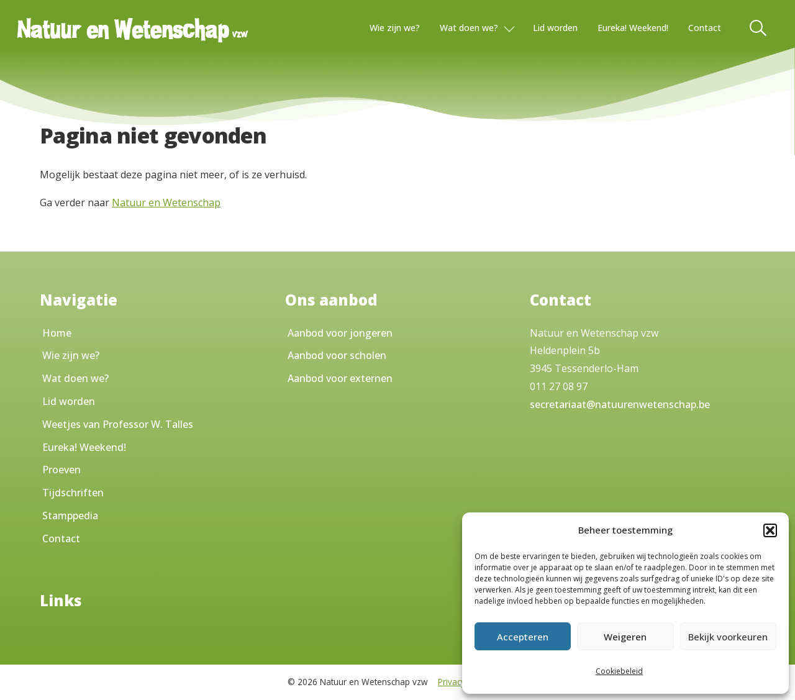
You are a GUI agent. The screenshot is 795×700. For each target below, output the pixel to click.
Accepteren (522, 636)
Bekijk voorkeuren (728, 636)
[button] (770, 530)
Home (56, 333)
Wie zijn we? (395, 28)
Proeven (61, 469)
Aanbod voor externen (340, 378)
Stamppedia (70, 515)
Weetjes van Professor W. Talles (117, 424)
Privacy (451, 682)
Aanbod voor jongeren (340, 333)
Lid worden (555, 28)
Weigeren (625, 636)
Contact (704, 28)
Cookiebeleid (619, 671)
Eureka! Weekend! (632, 28)
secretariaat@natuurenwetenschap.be (620, 404)
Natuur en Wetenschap (166, 202)
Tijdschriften (73, 492)
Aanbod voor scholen (337, 355)
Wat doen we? (469, 28)
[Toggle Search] (759, 28)
